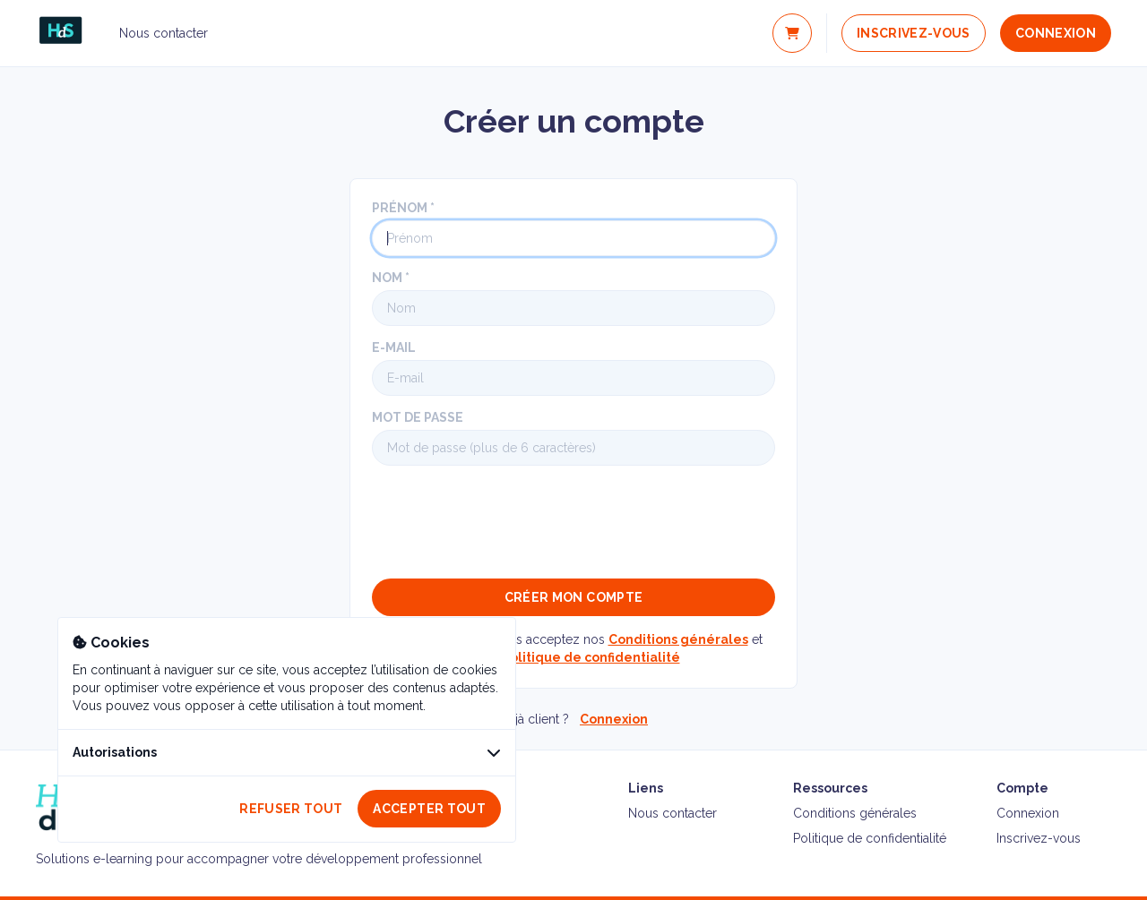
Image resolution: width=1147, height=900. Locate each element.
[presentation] (508, 522)
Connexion (1055, 33)
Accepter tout (429, 808)
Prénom (399, 208)
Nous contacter (163, 33)
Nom (387, 277)
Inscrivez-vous (913, 33)
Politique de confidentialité (591, 657)
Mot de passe (417, 417)
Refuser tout (290, 808)
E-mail (394, 347)
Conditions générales (678, 639)
